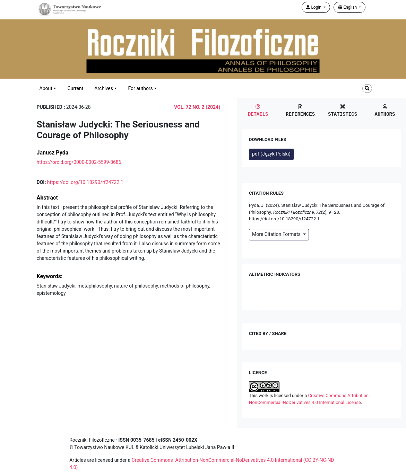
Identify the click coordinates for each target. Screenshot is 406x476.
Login (314, 7)
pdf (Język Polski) (271, 154)
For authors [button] (140, 88)
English (348, 7)
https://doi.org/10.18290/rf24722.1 (85, 182)
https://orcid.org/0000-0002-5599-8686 (79, 162)
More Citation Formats (277, 234)
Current (75, 88)
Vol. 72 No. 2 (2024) (197, 107)
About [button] (46, 88)
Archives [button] (103, 88)
